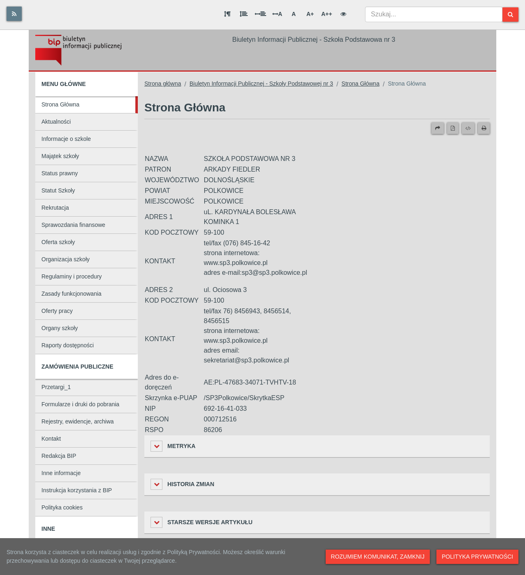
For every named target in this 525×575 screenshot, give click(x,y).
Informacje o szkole (66, 139)
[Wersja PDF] (453, 128)
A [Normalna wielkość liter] (294, 14)
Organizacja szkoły (65, 259)
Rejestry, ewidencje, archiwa (77, 421)
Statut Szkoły (58, 190)
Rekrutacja (55, 207)
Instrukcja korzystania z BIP (76, 490)
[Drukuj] (484, 128)
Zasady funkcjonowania (71, 293)
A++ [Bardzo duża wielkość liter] (326, 14)
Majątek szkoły (60, 156)
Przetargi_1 (56, 387)
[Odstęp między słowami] (260, 14)
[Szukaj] (510, 14)
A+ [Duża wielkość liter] (310, 14)
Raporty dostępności (67, 345)
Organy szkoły (59, 328)
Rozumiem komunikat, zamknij (378, 556)
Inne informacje (61, 473)
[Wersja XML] (468, 128)
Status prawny (59, 173)
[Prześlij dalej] (437, 128)
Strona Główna (60, 104)
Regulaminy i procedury (71, 276)
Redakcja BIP (58, 456)
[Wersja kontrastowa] (343, 14)
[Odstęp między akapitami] (227, 14)
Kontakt (51, 438)
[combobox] (433, 14)
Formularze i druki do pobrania (80, 404)
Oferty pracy (57, 311)
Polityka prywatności (477, 556)
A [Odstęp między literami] (277, 14)
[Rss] (14, 14)
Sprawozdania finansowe (73, 225)
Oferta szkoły (58, 242)
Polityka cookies (61, 507)
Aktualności (56, 121)
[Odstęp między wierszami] (243, 14)
